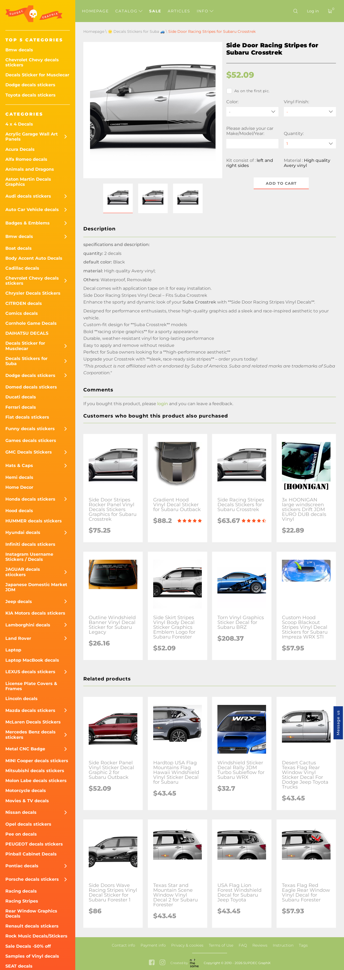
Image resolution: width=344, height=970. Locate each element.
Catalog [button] (128, 11)
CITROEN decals (23, 303)
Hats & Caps (19, 465)
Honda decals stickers (30, 499)
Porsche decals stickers (32, 879)
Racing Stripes (21, 901)
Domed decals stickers (31, 387)
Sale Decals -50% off (28, 946)
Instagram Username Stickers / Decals (29, 557)
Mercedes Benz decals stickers (30, 734)
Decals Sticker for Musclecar (37, 74)
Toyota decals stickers (30, 95)
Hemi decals (19, 477)
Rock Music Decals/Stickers (36, 936)
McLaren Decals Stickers (33, 722)
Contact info (123, 945)
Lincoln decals (21, 698)
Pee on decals (21, 834)
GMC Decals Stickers (28, 452)
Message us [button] (338, 722)
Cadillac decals (22, 268)
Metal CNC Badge (25, 748)
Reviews (259, 945)
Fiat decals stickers (27, 417)
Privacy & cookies (187, 945)
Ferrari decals (20, 407)
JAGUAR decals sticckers (22, 572)
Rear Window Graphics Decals (31, 913)
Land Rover (18, 638)
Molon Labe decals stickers (36, 780)
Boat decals (18, 248)
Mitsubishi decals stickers (34, 770)
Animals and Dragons (29, 169)
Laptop (13, 649)
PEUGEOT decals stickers (34, 844)
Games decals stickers (30, 440)
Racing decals (21, 891)
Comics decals (21, 313)
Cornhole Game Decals (31, 323)
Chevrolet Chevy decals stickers (32, 62)
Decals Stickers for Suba (26, 361)
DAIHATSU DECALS (26, 333)
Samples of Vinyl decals (32, 956)
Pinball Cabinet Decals (31, 854)
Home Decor (19, 487)
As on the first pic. (248, 91)
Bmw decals (19, 49)
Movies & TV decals (27, 800)
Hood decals (19, 510)
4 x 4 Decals (19, 124)
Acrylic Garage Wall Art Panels (31, 136)
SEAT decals (19, 966)
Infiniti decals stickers (30, 544)
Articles (179, 11)
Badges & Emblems (27, 223)
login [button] (162, 403)
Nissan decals (21, 812)
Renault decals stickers (32, 926)
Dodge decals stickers (30, 84)
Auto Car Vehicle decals (32, 209)
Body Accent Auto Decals (33, 258)
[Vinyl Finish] (310, 111)
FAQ (243, 945)
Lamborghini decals (27, 624)
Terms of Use (221, 945)
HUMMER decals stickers (33, 520)
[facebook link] (152, 963)
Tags (303, 945)
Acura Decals (20, 149)
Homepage (95, 11)
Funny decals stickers (30, 428)
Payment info (153, 945)
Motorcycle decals (25, 790)
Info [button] (205, 11)
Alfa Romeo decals (26, 159)
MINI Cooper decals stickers (36, 760)
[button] (118, 198)
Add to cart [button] (281, 183)
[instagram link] (162, 963)
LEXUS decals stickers (30, 671)
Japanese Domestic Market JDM (36, 587)
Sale (155, 11)
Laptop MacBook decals (32, 660)
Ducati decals (20, 397)
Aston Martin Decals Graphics (28, 182)
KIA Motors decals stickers (35, 613)
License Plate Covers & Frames (31, 686)
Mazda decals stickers (30, 710)
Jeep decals (18, 601)
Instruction (283, 945)
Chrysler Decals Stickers (32, 293)
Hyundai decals (22, 532)
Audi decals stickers (28, 196)
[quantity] (310, 143)
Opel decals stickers (28, 824)
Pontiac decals (21, 865)
